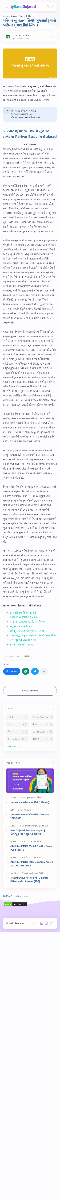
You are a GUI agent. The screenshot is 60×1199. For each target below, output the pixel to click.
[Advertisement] (30, 78)
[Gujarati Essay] (42, 918)
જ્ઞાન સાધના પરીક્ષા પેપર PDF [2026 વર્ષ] (29, 1003)
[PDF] (17, 925)
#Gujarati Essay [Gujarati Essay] (12, 857)
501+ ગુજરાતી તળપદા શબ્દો (23, 771)
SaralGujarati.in (16, 1190)
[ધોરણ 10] (42, 940)
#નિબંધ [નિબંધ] (27, 857)
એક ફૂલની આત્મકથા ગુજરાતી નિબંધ (27, 762)
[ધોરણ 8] (28, 1011)
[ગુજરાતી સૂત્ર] (43, 1027)
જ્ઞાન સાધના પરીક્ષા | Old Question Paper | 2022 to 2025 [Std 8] (31, 1065)
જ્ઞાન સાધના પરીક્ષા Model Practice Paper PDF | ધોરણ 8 (31, 1049)
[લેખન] (42, 925)
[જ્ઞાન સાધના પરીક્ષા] (34, 999)
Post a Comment (30, 891)
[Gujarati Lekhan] (17, 940)
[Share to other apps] (44, 872)
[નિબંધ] (17, 918)
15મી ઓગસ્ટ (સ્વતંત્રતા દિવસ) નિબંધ (27, 753)
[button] (52, 6)
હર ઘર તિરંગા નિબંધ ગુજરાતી (23, 744)
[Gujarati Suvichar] (42, 933)
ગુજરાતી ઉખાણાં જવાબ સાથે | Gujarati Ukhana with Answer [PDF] (29, 1080)
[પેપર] (17, 933)
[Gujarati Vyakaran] (30, 1074)
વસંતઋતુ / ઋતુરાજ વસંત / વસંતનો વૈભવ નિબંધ (33, 767)
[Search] (47, 6)
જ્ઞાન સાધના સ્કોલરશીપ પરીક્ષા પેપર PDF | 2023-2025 (30, 1017)
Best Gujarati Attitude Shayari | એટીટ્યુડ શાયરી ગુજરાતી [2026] (27, 1033)
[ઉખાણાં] (41, 1074)
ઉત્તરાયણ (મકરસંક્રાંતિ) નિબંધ (24, 749)
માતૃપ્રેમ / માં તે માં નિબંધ (21, 758)
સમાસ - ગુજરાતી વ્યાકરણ (22, 776)
